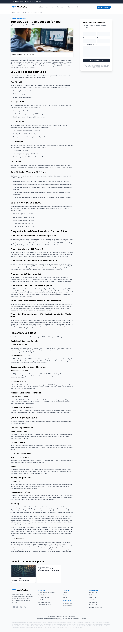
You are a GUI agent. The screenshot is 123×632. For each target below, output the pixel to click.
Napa (108, 624)
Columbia (93, 622)
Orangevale (24, 625)
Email (98, 31)
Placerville (44, 625)
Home (13, 12)
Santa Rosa (22, 627)
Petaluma (33, 625)
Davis (97, 622)
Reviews (70, 7)
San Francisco (102, 625)
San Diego (96, 625)
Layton (67, 624)
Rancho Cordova (56, 625)
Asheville (44, 622)
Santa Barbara (16, 627)
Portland (49, 625)
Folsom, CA (92, 597)
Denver (100, 622)
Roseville (81, 625)
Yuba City (69, 627)
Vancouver (62, 627)
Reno (65, 625)
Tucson (57, 627)
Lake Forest (57, 624)
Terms (98, 67)
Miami (93, 624)
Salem (85, 625)
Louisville (90, 624)
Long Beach (80, 624)
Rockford (73, 625)
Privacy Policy (67, 603)
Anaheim (30, 622)
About (41, 7)
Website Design (42, 595)
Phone (84, 38)
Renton (68, 625)
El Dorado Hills (106, 622)
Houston (49, 624)
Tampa (53, 627)
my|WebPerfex (67, 605)
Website (99, 38)
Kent (53, 624)
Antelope (35, 622)
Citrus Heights (80, 622)
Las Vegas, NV (93, 602)
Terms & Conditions (61, 619)
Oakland (19, 625)
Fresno (31, 624)
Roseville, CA (93, 604)
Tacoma (49, 627)
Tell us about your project (89, 44)
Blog (78, 7)
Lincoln (75, 624)
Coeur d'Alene (87, 622)
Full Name (85, 31)
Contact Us (66, 597)
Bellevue (57, 622)
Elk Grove (14, 624)
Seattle (27, 627)
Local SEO (41, 600)
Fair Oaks (23, 624)
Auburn (48, 622)
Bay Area (52, 622)
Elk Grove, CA (93, 595)
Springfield (40, 627)
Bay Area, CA (93, 592)
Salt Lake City (90, 625)
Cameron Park (63, 622)
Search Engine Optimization (46, 592)
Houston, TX (92, 600)
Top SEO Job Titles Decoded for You (32, 12)
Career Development (18, 18)
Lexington (71, 624)
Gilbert (34, 624)
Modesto (98, 624)
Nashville (14, 625)
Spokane (35, 627)
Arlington (39, 622)
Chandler (74, 622)
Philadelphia (39, 625)
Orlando (29, 625)
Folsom (27, 624)
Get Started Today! (96, 60)
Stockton (45, 627)
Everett (19, 624)
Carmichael (69, 622)
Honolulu (45, 624)
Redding (62, 625)
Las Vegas (62, 624)
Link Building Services (44, 602)
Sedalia (31, 627)
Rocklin (77, 625)
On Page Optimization (44, 604)
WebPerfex (56, 616)
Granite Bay (39, 624)
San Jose (108, 625)
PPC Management (43, 597)
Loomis (85, 624)
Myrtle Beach (103, 624)
